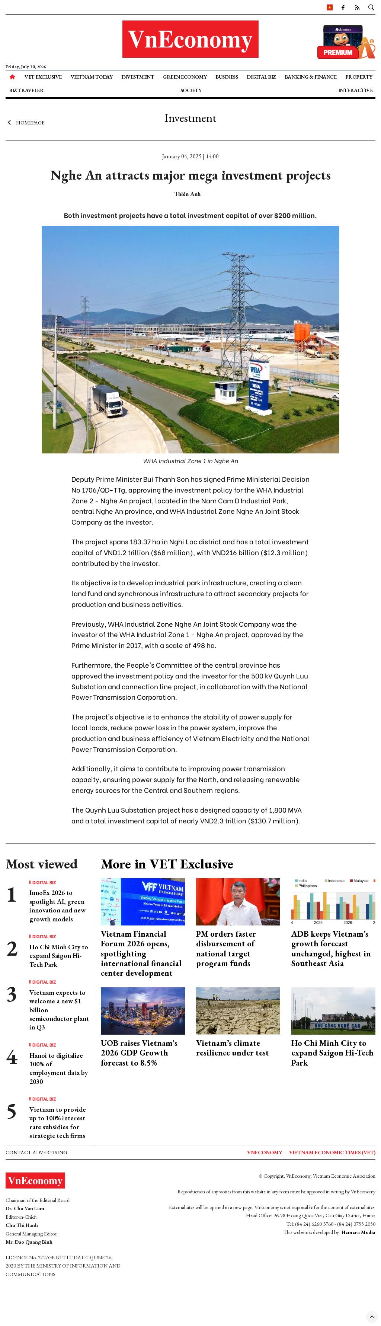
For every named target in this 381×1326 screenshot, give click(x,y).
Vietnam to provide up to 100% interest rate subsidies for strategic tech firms (57, 1122)
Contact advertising (36, 1152)
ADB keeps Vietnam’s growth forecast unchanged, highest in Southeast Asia (331, 948)
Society (191, 90)
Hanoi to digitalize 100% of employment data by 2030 (58, 1068)
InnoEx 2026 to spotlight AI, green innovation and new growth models (57, 905)
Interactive (355, 90)
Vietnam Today (92, 76)
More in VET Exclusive (167, 864)
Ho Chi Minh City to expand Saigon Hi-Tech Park (58, 956)
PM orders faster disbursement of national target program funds (226, 948)
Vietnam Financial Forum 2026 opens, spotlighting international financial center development (141, 953)
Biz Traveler (26, 90)
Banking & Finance (311, 76)
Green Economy (185, 76)
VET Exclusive (43, 76)
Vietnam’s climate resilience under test (232, 1048)
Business (226, 76)
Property (358, 76)
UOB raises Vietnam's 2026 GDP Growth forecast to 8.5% (139, 1053)
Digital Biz (261, 76)
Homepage (25, 122)
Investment (137, 76)
